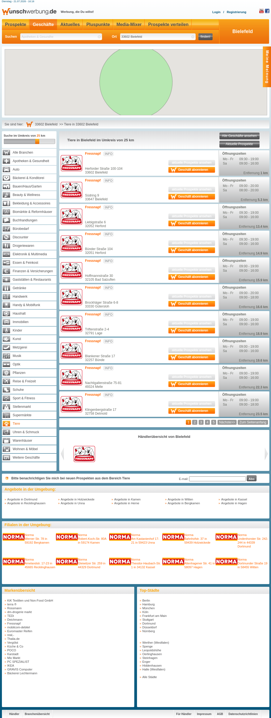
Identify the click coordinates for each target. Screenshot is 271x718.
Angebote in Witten (180, 499)
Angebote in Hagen (234, 503)
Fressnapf (93, 154)
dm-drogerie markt (19, 612)
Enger (146, 661)
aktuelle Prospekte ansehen (191, 163)
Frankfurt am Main (154, 615)
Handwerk (20, 296)
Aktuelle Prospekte (239, 144)
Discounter (20, 237)
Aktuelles (70, 24)
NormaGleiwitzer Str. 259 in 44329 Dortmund (92, 563)
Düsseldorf (149, 627)
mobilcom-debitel (18, 627)
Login (216, 12)
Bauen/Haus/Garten (27, 186)
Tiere (16, 424)
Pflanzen (19, 373)
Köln (145, 612)
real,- (10, 635)
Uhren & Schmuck (26, 432)
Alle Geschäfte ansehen (239, 136)
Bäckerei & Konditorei (28, 178)
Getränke (19, 288)
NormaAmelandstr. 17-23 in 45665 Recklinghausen (40, 563)
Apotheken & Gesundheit (31, 161)
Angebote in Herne (126, 503)
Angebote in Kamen (127, 499)
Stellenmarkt (22, 407)
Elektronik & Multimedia (30, 254)
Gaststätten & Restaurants (32, 280)
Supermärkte (22, 415)
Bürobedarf (21, 229)
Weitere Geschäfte (26, 457)
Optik (16, 364)
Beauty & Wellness (26, 195)
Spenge (147, 646)
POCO (11, 650)
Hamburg (148, 604)
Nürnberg (148, 631)
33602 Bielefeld (47, 124)
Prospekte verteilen (168, 24)
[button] (137, 75)
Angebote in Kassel (234, 499)
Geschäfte (43, 24)
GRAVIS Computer (19, 669)
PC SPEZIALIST (18, 661)
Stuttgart (148, 619)
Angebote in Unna (73, 503)
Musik (17, 356)
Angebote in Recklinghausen (26, 503)
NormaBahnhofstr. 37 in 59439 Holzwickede (197, 538)
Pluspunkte (98, 24)
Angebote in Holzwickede (78, 499)
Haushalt (19, 313)
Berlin (146, 600)
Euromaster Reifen (19, 631)
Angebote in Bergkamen (184, 503)
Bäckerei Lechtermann (22, 673)
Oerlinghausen (152, 654)
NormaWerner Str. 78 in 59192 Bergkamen (37, 538)
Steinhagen (150, 658)
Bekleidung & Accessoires (31, 203)
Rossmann (14, 608)
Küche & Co (15, 646)
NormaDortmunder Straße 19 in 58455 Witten (252, 563)
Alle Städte (149, 677)
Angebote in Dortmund (22, 499)
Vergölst (12, 642)
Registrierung (236, 12)
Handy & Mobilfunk (26, 305)
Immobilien (21, 322)
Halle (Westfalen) (153, 669)
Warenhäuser (22, 440)
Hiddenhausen (152, 665)
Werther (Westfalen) (155, 642)
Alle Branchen (23, 152)
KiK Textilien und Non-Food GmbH (30, 600)
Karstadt (13, 654)
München (148, 608)
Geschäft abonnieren (193, 170)
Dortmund (149, 623)
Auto (16, 169)
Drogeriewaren (23, 246)
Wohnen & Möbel (25, 449)
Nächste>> (227, 422)
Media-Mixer (129, 24)
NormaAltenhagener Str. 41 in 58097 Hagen (199, 563)
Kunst (17, 339)
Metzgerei (20, 347)
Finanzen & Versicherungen (33, 271)
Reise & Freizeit (24, 381)
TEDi (10, 615)
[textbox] (61, 36)
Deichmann (15, 619)
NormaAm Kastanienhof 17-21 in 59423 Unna (145, 538)
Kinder (17, 330)
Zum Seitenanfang (252, 422)
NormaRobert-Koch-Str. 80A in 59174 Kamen (92, 538)
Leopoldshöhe (151, 650)
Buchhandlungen (25, 220)
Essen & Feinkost (25, 263)
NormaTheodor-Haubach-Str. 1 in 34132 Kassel (146, 563)
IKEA (10, 665)
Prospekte (15, 24)
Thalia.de (13, 638)
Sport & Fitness (24, 398)
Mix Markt (13, 658)
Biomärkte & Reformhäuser (32, 212)
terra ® (12, 604)
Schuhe (18, 390)
